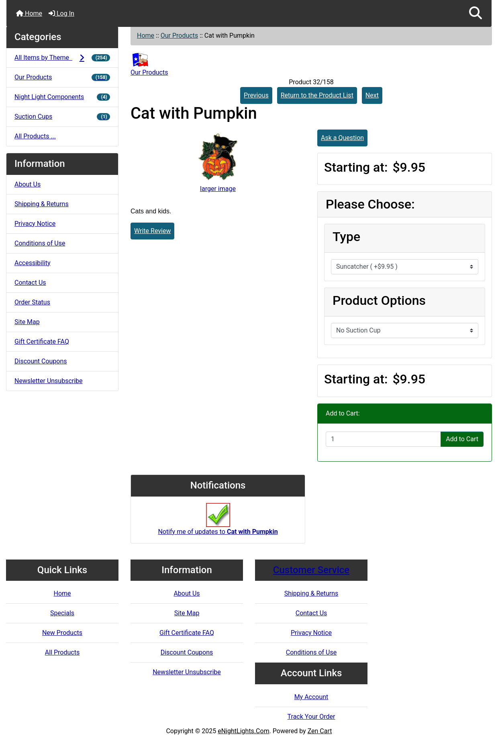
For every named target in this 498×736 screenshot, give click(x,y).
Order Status (32, 302)
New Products (62, 633)
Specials (62, 613)
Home (29, 13)
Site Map (27, 322)
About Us (27, 184)
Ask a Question (342, 138)
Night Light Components (62, 97)
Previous (256, 95)
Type (346, 236)
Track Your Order (311, 716)
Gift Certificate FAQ (41, 341)
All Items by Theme (62, 57)
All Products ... (35, 136)
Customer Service (311, 570)
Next (372, 95)
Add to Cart (462, 439)
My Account (311, 697)
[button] (475, 13)
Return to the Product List (317, 95)
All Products (62, 652)
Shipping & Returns (41, 204)
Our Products (179, 35)
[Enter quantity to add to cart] (383, 439)
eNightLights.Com (243, 731)
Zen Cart (320, 731)
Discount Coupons (40, 361)
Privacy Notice (34, 223)
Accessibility (32, 263)
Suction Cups (62, 116)
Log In (61, 13)
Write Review (152, 231)
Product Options (379, 300)
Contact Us (30, 282)
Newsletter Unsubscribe (48, 381)
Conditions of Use (39, 243)
